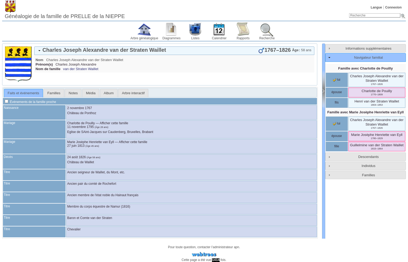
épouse (336, 92)
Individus (368, 166)
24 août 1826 (76, 157)
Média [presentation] (91, 93)
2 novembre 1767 (79, 108)
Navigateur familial (368, 57)
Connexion (393, 7)
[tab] (174, 50)
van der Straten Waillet (80, 69)
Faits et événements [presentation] (23, 93)
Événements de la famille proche (30, 102)
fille (336, 146)
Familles (368, 175)
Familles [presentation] (53, 93)
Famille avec (365, 68)
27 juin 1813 (75, 146)
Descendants (368, 157)
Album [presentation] (109, 93)
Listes (195, 38)
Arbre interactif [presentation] (133, 93)
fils (337, 102)
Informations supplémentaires (369, 48)
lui (336, 79)
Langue (376, 7)
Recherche (267, 38)
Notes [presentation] (73, 93)
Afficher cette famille (113, 123)
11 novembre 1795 (80, 127)
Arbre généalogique (144, 38)
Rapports (243, 38)
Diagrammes (171, 38)
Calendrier (219, 38)
